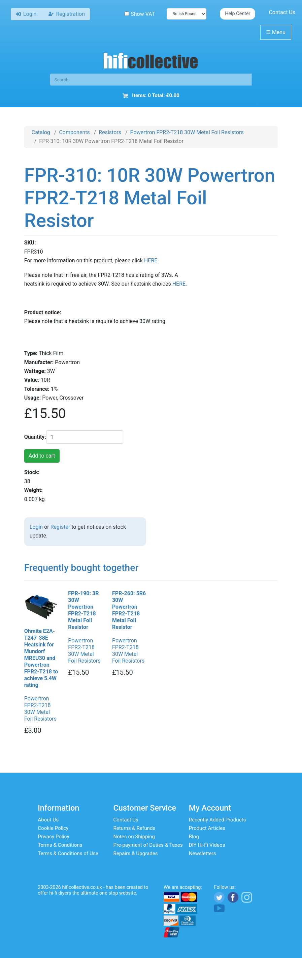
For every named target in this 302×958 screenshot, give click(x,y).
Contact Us (282, 12)
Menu (276, 32)
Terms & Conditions (60, 845)
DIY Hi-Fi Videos (207, 845)
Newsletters (202, 853)
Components (74, 132)
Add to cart (42, 456)
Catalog (41, 132)
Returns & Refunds (134, 828)
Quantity (34, 437)
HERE (150, 260)
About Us (48, 820)
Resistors (110, 132)
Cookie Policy (53, 828)
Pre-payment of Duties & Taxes (147, 845)
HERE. (179, 284)
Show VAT (140, 14)
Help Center (237, 14)
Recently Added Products (217, 820)
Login (36, 527)
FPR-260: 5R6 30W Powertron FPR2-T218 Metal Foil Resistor (129, 610)
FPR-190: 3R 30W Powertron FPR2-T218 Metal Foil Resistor (83, 610)
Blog (194, 837)
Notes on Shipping (134, 837)
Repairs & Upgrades (135, 853)
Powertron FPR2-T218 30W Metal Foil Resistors (187, 132)
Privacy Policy (53, 837)
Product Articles (207, 828)
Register (60, 527)
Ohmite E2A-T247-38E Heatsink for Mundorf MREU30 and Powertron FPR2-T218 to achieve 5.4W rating (41, 658)
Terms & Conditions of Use (68, 853)
